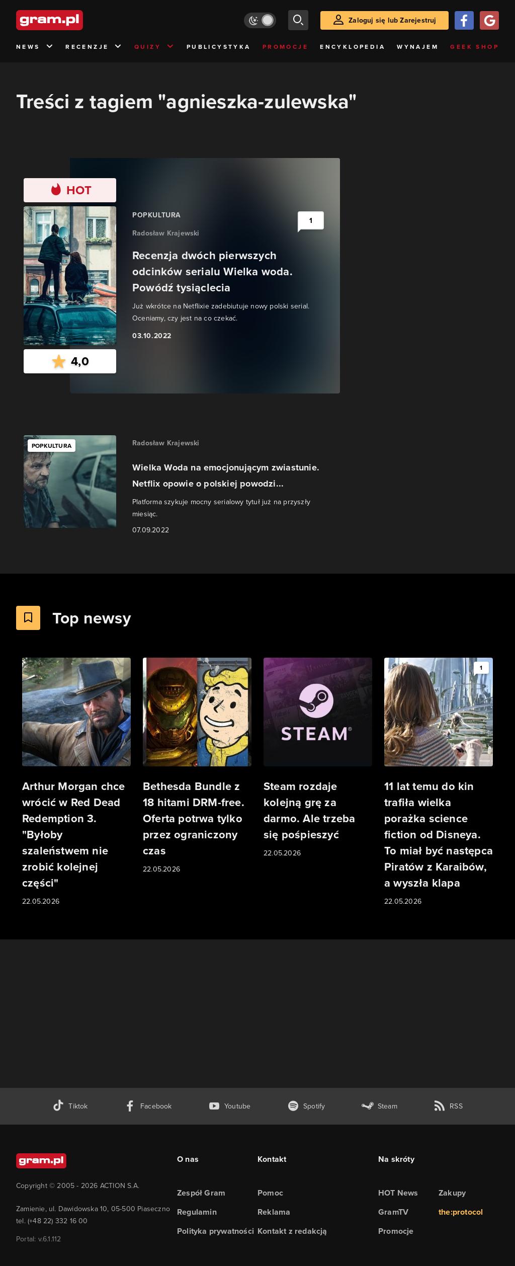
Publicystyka (219, 46)
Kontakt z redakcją (292, 1231)
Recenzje (94, 47)
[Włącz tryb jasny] (260, 20)
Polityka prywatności (215, 1231)
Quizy (154, 47)
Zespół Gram (201, 1193)
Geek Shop (474, 46)
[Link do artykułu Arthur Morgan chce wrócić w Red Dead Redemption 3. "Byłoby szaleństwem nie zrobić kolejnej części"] (76, 782)
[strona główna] (74, 20)
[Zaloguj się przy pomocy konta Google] (489, 20)
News (35, 47)
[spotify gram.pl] (306, 1106)
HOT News (398, 1193)
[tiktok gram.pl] (70, 1106)
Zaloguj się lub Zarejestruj (392, 20)
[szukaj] (298, 20)
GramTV (393, 1212)
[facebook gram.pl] (148, 1106)
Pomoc (270, 1193)
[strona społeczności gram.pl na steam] (379, 1106)
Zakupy (452, 1193)
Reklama (274, 1212)
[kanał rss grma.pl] (448, 1106)
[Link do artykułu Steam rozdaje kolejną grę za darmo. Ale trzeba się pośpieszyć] (318, 758)
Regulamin (197, 1212)
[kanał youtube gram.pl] (229, 1106)
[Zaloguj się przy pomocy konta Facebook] (464, 20)
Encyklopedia (352, 46)
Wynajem (418, 46)
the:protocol (461, 1212)
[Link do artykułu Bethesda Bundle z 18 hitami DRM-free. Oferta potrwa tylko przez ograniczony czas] (197, 766)
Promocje (285, 46)
